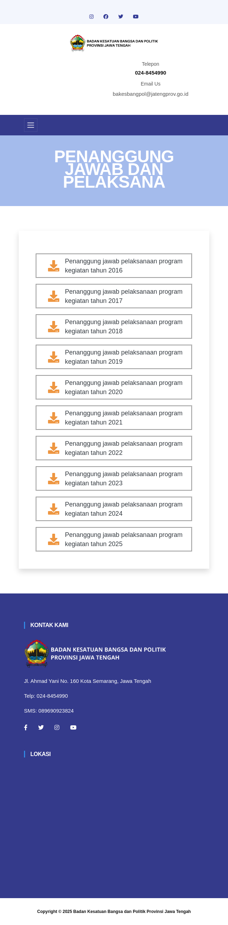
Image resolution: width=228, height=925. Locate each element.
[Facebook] (25, 727)
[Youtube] (73, 727)
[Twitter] (41, 727)
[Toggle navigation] (30, 125)
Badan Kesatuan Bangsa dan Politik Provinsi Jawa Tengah (132, 911)
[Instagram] (57, 727)
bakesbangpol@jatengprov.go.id (150, 94)
